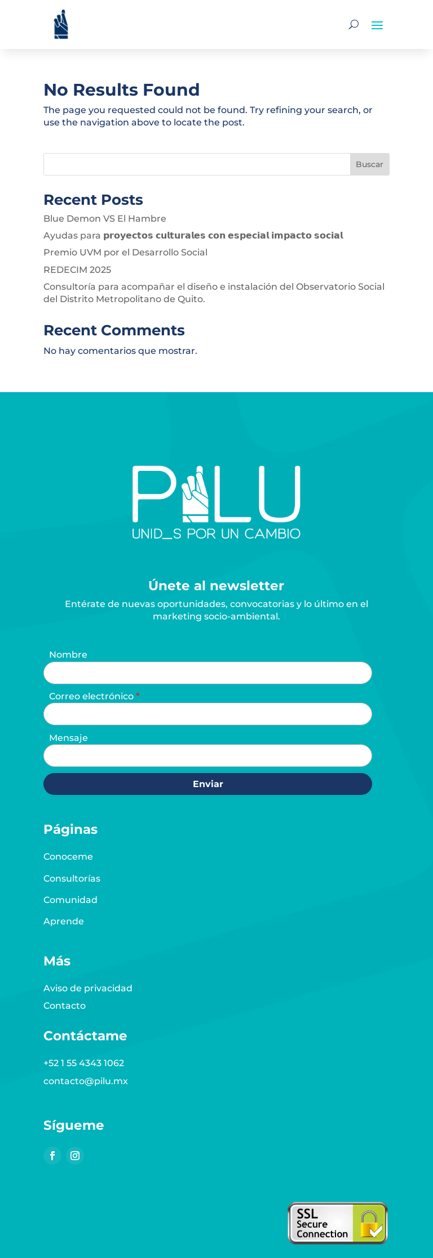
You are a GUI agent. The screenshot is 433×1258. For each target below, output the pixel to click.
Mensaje (68, 738)
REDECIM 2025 (77, 269)
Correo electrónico (92, 696)
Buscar (369, 164)
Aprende (63, 921)
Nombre (68, 654)
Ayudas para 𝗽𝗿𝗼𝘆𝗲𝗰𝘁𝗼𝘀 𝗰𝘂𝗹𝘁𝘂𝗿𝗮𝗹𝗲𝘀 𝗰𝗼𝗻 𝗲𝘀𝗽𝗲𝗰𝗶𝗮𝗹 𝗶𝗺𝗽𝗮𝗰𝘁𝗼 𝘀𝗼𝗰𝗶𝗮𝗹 (193, 235)
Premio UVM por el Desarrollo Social (125, 252)
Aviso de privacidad (87, 988)
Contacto (64, 1005)
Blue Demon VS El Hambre (104, 218)
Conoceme (68, 856)
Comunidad (70, 900)
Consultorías (71, 878)
